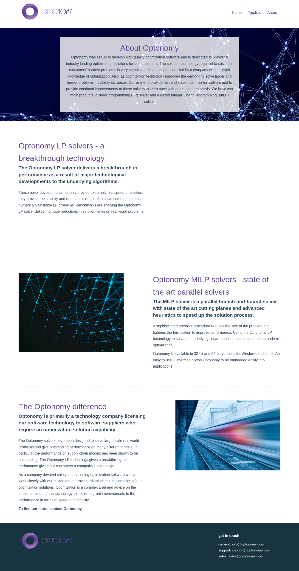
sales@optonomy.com (245, 556)
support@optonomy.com (251, 550)
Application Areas (262, 12)
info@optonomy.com (248, 544)
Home (237, 12)
